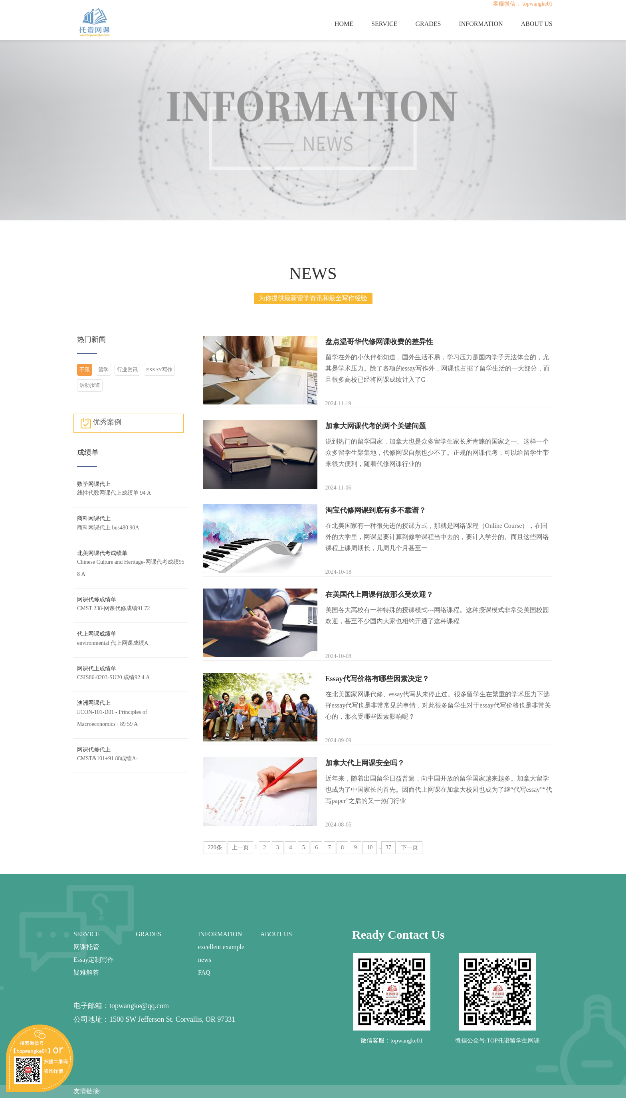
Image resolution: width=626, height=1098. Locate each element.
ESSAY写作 (159, 370)
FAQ (204, 972)
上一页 (240, 847)
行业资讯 (127, 370)
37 (388, 847)
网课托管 (86, 946)
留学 (103, 370)
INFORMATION (481, 23)
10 (369, 847)
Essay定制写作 (93, 959)
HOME (344, 23)
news (204, 959)
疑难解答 (86, 972)
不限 (84, 370)
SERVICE (384, 23)
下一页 (409, 847)
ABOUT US (537, 23)
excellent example (221, 946)
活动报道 (89, 385)
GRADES (428, 23)
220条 (215, 847)
